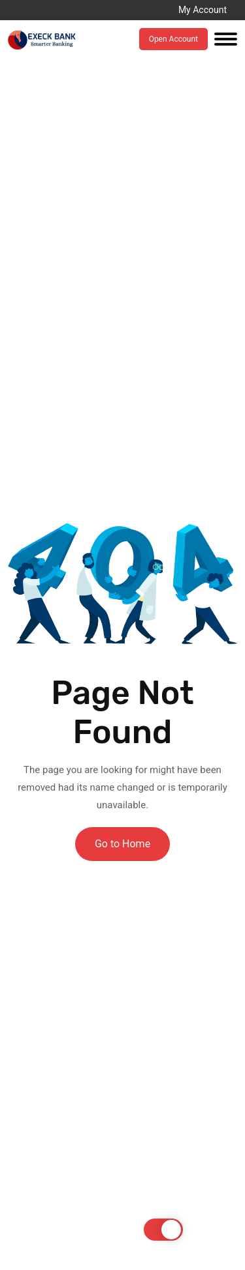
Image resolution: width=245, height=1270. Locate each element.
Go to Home (122, 844)
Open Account (173, 39)
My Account (202, 10)
